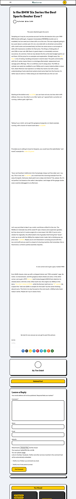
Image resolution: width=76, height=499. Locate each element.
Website (14, 439)
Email (13, 431)
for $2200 (42, 125)
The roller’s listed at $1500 (23, 284)
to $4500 (21, 239)
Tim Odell (39, 370)
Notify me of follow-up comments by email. (26, 461)
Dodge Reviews (19, 497)
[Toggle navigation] (10, 2)
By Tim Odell (18, 21)
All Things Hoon (19, 495)
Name (13, 423)
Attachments (16, 447)
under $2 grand (29, 151)
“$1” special (57, 284)
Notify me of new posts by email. (23, 464)
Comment (15, 399)
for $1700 (32, 94)
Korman (29, 279)
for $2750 (27, 175)
